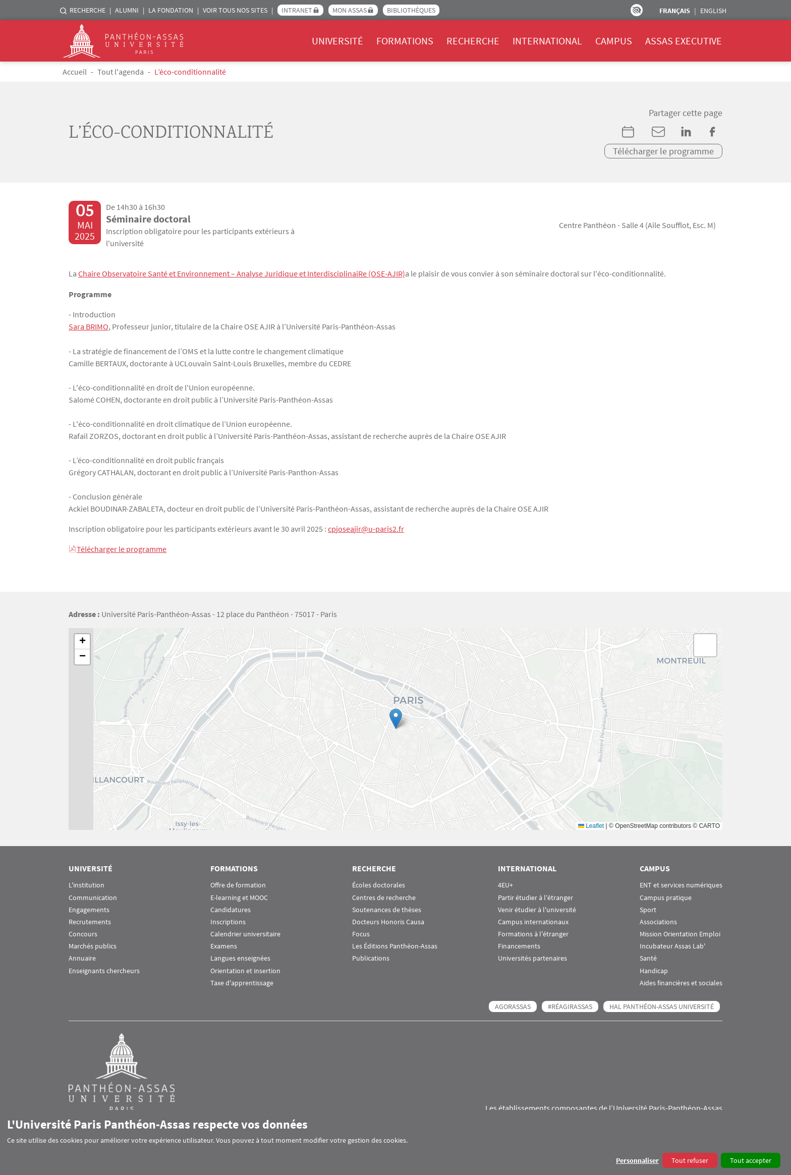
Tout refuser (689, 1160)
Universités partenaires (532, 957)
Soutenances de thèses (386, 908)
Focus (361, 932)
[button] (395, 717)
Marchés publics (93, 944)
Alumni (127, 10)
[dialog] (395, 1142)
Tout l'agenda (120, 72)
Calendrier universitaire (245, 932)
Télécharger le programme (663, 151)
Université (337, 40)
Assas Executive (683, 40)
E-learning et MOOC (239, 895)
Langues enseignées (240, 957)
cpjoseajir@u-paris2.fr (366, 528)
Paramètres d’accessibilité (637, 10)
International (547, 40)
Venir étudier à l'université (537, 908)
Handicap (654, 969)
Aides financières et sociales (681, 981)
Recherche (87, 10)
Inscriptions (228, 920)
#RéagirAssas (570, 1005)
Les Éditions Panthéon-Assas (394, 944)
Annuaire (82, 957)
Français (674, 10)
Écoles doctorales (378, 883)
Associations (658, 920)
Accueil (75, 72)
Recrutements (90, 920)
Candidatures (230, 908)
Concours (83, 932)
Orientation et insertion (245, 969)
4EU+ (505, 883)
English (713, 10)
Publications (370, 957)
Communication (93, 895)
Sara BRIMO (88, 326)
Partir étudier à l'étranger (535, 895)
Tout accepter (750, 1160)
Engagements (89, 908)
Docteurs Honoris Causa (388, 920)
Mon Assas (349, 10)
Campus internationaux (533, 920)
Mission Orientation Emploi (680, 932)
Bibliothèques (411, 10)
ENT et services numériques (681, 883)
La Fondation (170, 10)
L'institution (86, 883)
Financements (519, 944)
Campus (613, 40)
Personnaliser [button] (637, 1160)
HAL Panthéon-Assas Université (661, 1005)
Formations (404, 40)
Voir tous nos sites (235, 10)
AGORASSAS (513, 1005)
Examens (223, 944)
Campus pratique (666, 895)
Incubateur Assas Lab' (672, 944)
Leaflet (591, 823)
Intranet (296, 10)
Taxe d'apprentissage (241, 981)
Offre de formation (238, 883)
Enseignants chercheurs (104, 969)
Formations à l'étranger (533, 932)
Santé (648, 957)
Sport (648, 908)
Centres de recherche (384, 895)
